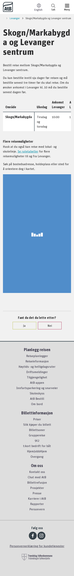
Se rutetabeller (28, 151)
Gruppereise (37, 435)
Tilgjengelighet (37, 377)
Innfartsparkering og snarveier (37, 388)
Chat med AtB (37, 477)
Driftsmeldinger (37, 372)
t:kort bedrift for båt (37, 446)
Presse (37, 493)
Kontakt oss (37, 472)
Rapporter (37, 504)
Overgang (37, 457)
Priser (37, 419)
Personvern (37, 509)
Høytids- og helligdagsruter (37, 367)
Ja (22, 326)
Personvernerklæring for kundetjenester (37, 546)
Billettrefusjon (37, 482)
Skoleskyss (37, 393)
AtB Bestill (37, 399)
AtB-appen (37, 383)
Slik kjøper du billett (37, 424)
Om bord (37, 404)
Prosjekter (37, 488)
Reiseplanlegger (37, 356)
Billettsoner (37, 430)
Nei (48, 326)
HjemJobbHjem (37, 451)
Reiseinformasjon (37, 361)
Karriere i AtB (37, 498)
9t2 (37, 440)
